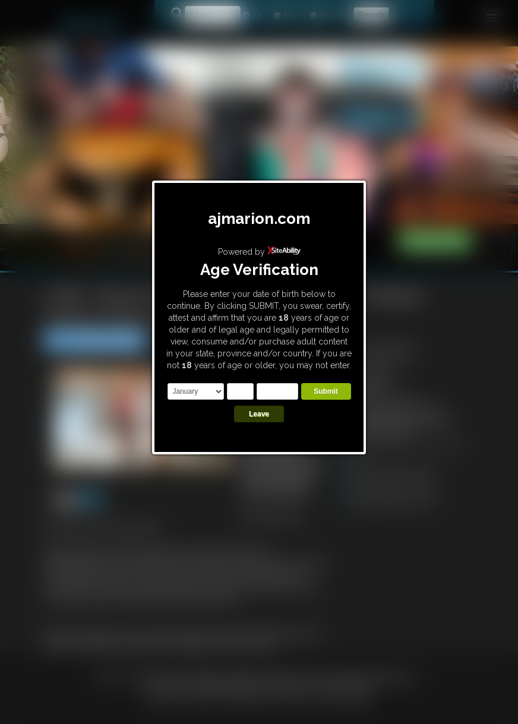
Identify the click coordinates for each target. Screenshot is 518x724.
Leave (259, 414)
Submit (326, 391)
